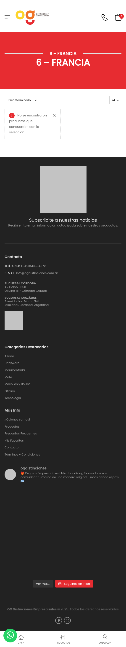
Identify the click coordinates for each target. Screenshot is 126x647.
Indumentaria (15, 370)
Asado (9, 356)
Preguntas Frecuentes (21, 433)
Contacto (11, 447)
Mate (8, 377)
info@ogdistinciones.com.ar (37, 273)
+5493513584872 (33, 266)
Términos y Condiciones (22, 454)
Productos (12, 427)
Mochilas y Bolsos (17, 384)
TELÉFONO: (12, 266)
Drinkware (12, 363)
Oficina (10, 391)
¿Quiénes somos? (18, 419)
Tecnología (13, 398)
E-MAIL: (10, 273)
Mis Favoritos (14, 440)
